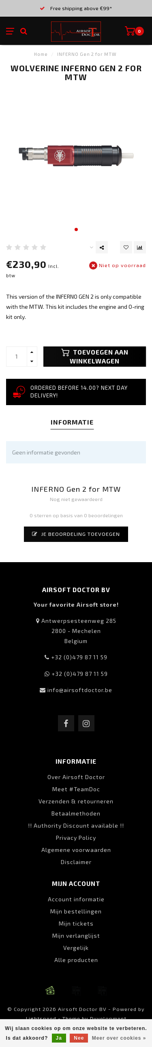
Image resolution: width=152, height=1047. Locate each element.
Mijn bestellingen (76, 911)
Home (41, 54)
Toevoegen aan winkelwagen (94, 356)
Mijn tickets (76, 923)
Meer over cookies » (119, 1038)
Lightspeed (41, 1018)
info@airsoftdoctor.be (79, 689)
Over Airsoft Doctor (76, 776)
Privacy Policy (76, 837)
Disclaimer (76, 861)
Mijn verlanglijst (76, 935)
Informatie (72, 422)
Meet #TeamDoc (76, 789)
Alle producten (76, 959)
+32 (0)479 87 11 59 (79, 657)
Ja (59, 1038)
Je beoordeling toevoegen (76, 534)
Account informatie (76, 899)
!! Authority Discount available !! (76, 825)
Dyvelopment (108, 1018)
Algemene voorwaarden (76, 849)
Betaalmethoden (76, 813)
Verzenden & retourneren (76, 801)
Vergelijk (76, 947)
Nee (79, 1038)
